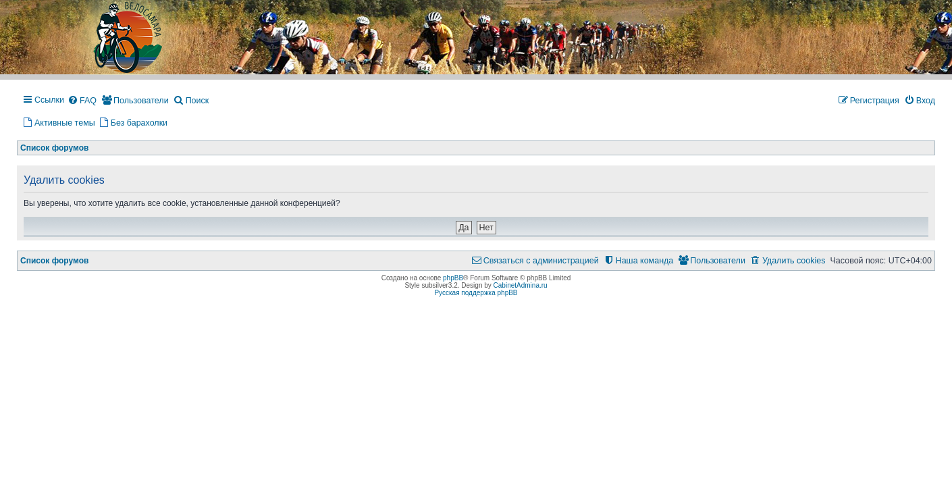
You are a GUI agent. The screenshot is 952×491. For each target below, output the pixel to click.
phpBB (453, 278)
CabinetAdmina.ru (521, 285)
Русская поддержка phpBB (475, 292)
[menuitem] (82, 101)
